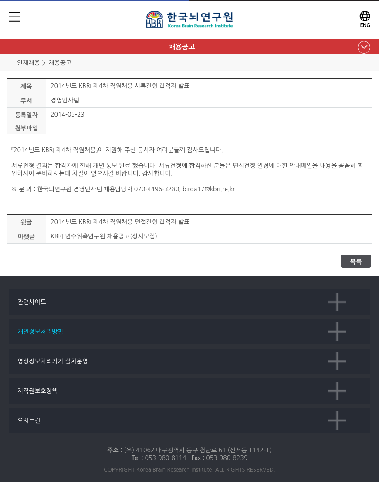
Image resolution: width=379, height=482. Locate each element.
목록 (356, 261)
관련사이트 (31, 302)
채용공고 (182, 47)
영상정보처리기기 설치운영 (52, 361)
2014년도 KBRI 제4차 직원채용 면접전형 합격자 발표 (120, 222)
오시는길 (29, 421)
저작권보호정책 (37, 391)
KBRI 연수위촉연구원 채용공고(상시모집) (104, 236)
